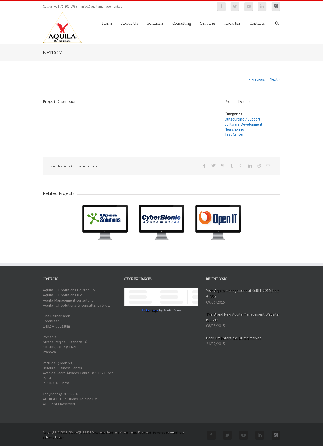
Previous (258, 79)
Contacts (257, 23)
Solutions (155, 23)
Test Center (234, 134)
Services (208, 23)
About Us (129, 23)
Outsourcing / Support (242, 119)
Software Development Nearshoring (243, 127)
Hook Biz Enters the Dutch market (233, 338)
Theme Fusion (54, 437)
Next (274, 79)
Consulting (181, 23)
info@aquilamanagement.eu (101, 6)
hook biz (232, 23)
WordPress (177, 432)
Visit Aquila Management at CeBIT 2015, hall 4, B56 (242, 293)
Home (107, 23)
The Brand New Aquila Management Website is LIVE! (242, 317)
